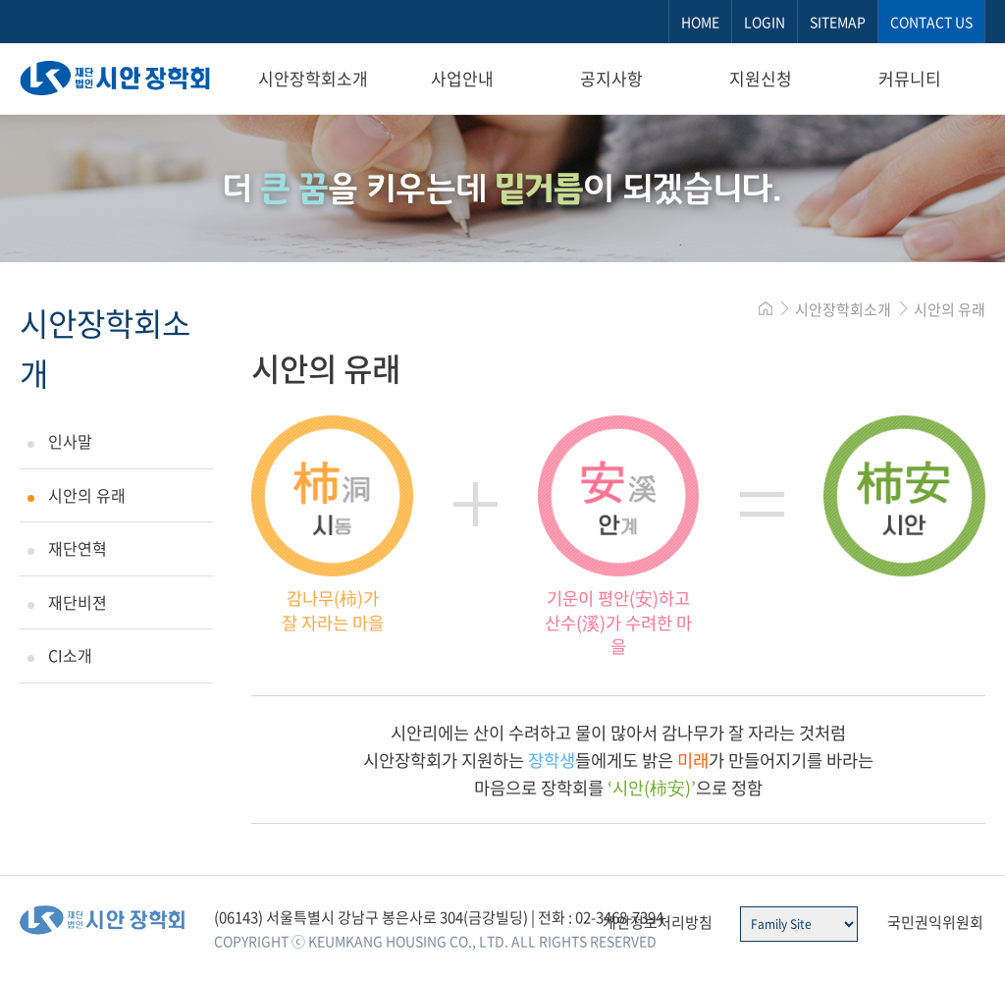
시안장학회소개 (313, 78)
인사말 (70, 441)
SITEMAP (838, 21)
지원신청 (760, 78)
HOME (700, 21)
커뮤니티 (909, 78)
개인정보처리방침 (658, 922)
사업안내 (462, 78)
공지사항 (611, 78)
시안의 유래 (87, 495)
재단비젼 (77, 602)
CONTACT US (931, 21)
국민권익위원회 (935, 922)
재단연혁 (77, 548)
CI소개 (70, 655)
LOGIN (764, 21)
